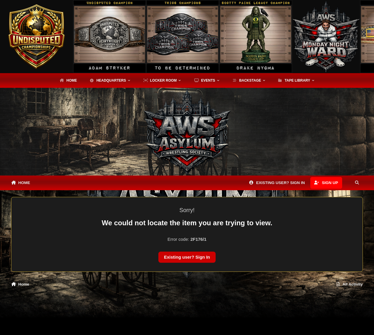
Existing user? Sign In (187, 257)
